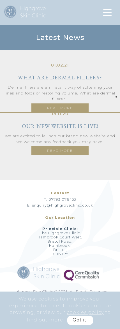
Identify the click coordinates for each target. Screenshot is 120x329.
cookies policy (85, 312)
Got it (80, 320)
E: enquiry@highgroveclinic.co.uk (60, 205)
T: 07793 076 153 (60, 199)
